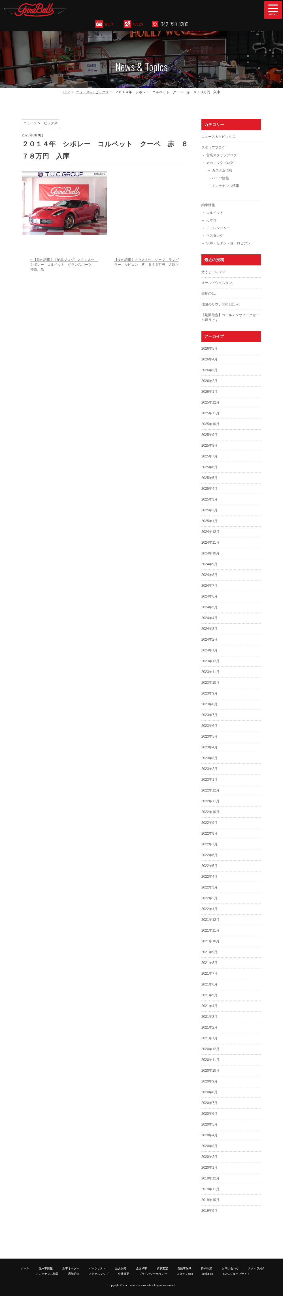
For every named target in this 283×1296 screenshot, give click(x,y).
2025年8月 (209, 446)
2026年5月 (209, 349)
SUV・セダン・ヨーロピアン (228, 243)
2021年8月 (209, 963)
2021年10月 (210, 941)
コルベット (214, 213)
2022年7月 (209, 844)
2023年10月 (210, 683)
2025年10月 (210, 424)
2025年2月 (209, 510)
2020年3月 (209, 1146)
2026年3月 (209, 370)
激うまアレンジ (213, 272)
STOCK (109, 24)
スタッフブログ (213, 147)
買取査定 (162, 1268)
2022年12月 (210, 790)
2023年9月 (209, 693)
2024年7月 (209, 586)
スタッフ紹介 (256, 1268)
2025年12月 (210, 402)
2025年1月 (209, 521)
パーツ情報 (220, 178)
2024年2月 (209, 639)
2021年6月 (209, 984)
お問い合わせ (230, 1268)
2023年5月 (209, 736)
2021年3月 (209, 1017)
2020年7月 (209, 1103)
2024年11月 (210, 542)
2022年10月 (210, 812)
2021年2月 (209, 1027)
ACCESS (138, 24)
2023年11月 (210, 672)
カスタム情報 (222, 170)
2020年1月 (209, 1168)
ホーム (25, 1268)
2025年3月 (209, 499)
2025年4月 (209, 489)
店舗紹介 (73, 1273)
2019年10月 (210, 1200)
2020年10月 (210, 1071)
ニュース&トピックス (92, 92)
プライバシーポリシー (153, 1273)
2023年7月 (209, 715)
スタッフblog (184, 1273)
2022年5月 (209, 866)
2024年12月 (210, 532)
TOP (66, 92)
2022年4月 (209, 877)
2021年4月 (209, 1006)
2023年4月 (209, 747)
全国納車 (141, 1268)
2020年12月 (210, 1049)
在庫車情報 (46, 1268)
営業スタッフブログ (221, 155)
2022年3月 (209, 887)
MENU (273, 10)
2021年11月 (210, 930)
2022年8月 (209, 833)
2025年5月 (209, 478)
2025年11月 (210, 413)
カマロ (211, 220)
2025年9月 (209, 435)
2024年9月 (209, 564)
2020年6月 (209, 1114)
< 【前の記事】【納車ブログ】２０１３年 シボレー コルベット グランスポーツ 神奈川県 (64, 264)
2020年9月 (209, 1081)
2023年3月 (209, 758)
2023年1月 (209, 780)
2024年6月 (209, 596)
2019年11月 (210, 1189)
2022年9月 (209, 823)
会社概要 (123, 1273)
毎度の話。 (209, 293)
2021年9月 (209, 952)
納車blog (207, 1273)
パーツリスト (97, 1268)
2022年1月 (209, 909)
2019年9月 (209, 1211)
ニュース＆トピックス (218, 137)
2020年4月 (209, 1135)
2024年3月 (209, 629)
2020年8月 (209, 1092)
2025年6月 (209, 467)
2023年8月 (209, 704)
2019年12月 (210, 1178)
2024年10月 (210, 553)
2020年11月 (210, 1060)
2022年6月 (209, 855)
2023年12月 (210, 661)
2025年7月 (209, 456)
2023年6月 (209, 726)
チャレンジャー (218, 228)
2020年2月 (209, 1157)
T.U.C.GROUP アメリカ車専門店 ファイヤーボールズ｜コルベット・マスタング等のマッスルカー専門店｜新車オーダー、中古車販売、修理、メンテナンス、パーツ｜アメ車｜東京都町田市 (109, 10)
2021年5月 (209, 995)
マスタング (214, 236)
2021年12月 (210, 920)
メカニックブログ (219, 163)
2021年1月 (209, 1038)
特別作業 (206, 1268)
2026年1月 (209, 392)
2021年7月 (209, 974)
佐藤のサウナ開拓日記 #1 (220, 304)
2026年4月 (209, 359)
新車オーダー (70, 1268)
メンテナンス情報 (225, 186)
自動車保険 (184, 1268)
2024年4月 (209, 618)
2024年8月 (209, 575)
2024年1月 (209, 650)
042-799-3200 (174, 24)
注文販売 (120, 1268)
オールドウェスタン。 (218, 283)
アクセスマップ (98, 1273)
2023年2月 (209, 769)
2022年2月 (209, 898)
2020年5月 (209, 1124)
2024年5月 (209, 607)
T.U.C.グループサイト (236, 1273)
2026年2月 (209, 381)
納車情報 (208, 205)
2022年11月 (210, 801)
